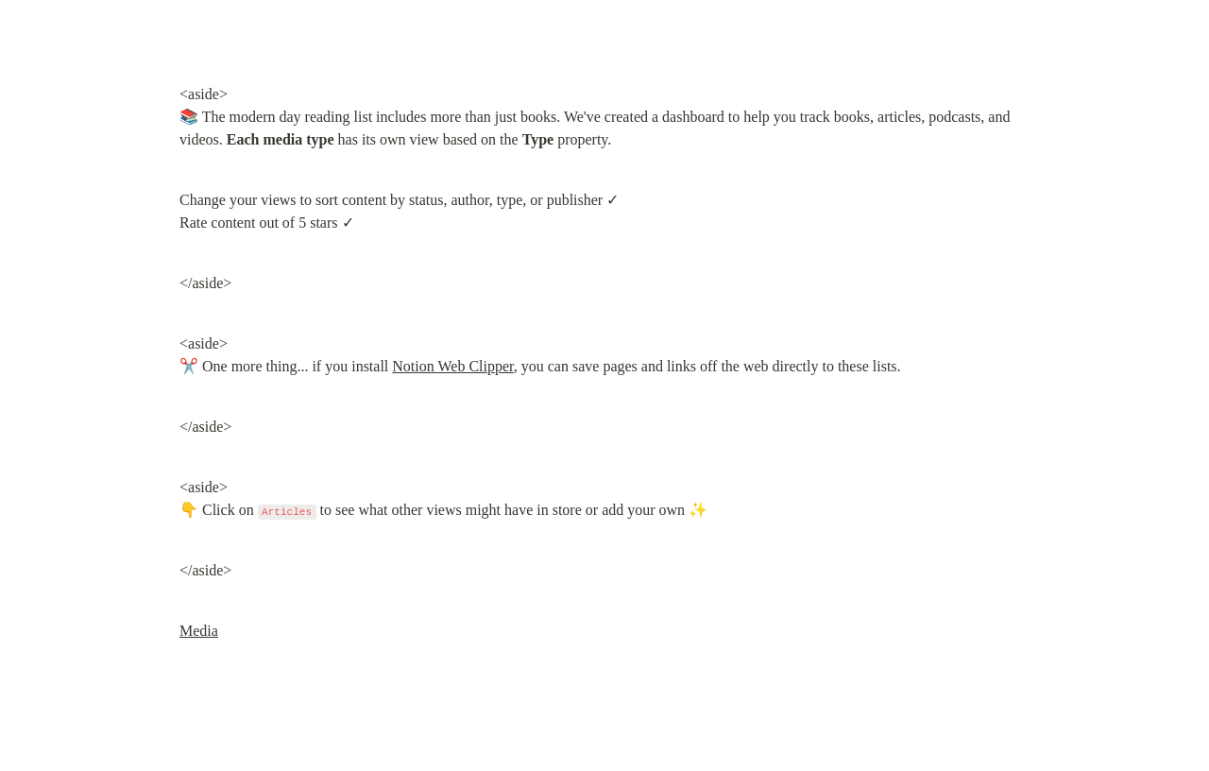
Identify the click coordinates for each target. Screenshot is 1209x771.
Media (198, 631)
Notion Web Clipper (452, 366)
